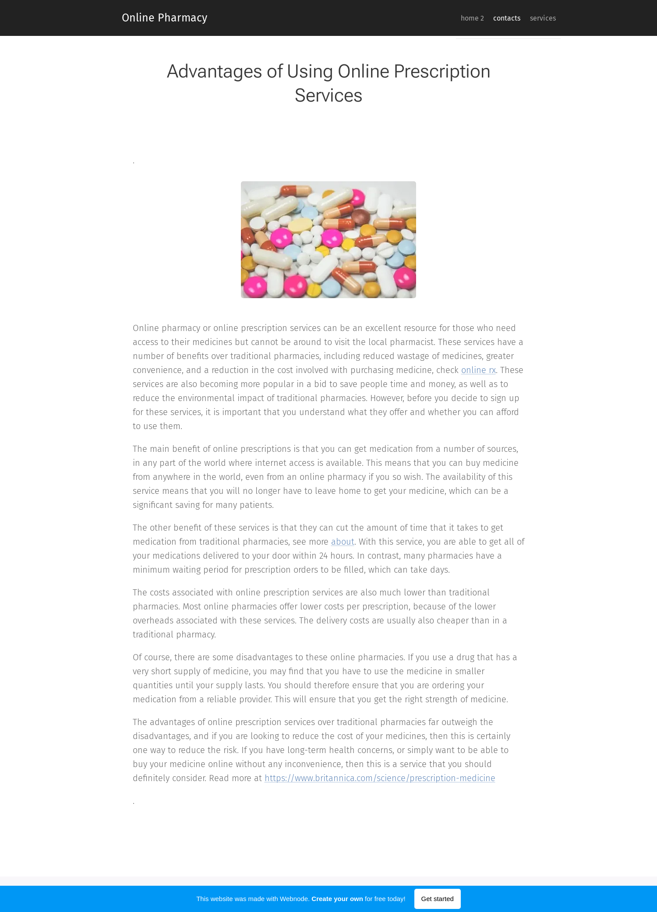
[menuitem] (456, 18)
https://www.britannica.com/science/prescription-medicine (380, 778)
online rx (478, 370)
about (342, 541)
